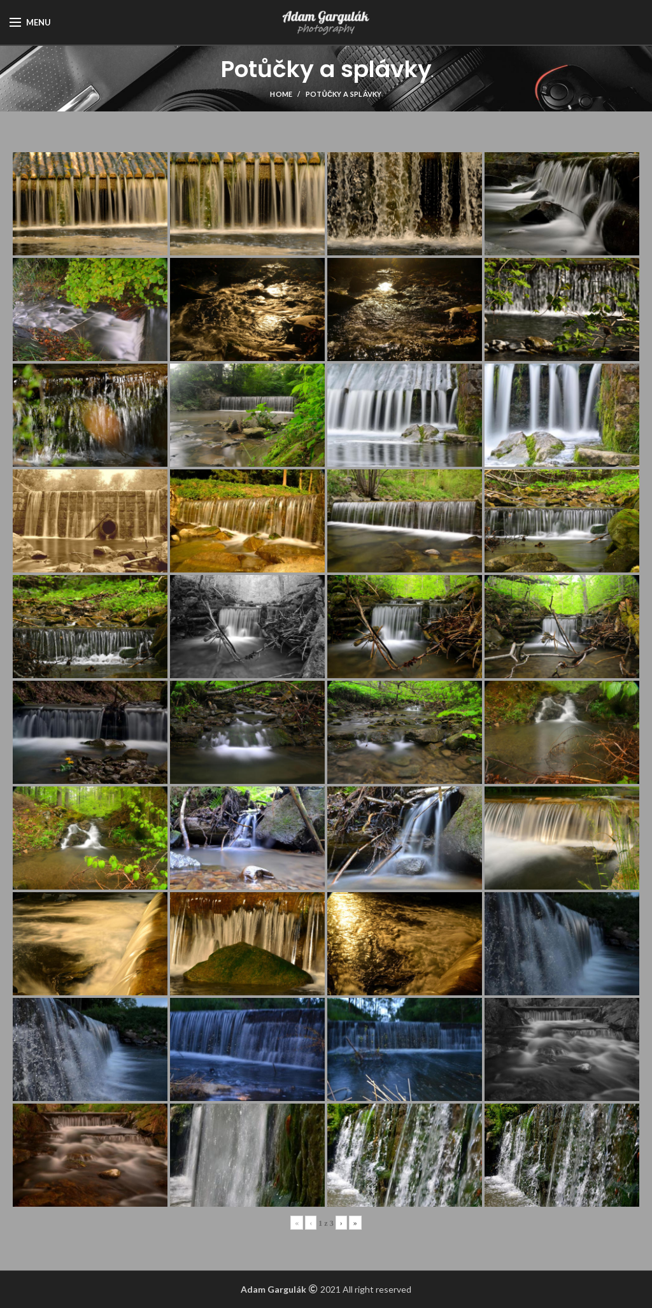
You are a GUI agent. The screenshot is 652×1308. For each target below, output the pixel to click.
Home (281, 94)
